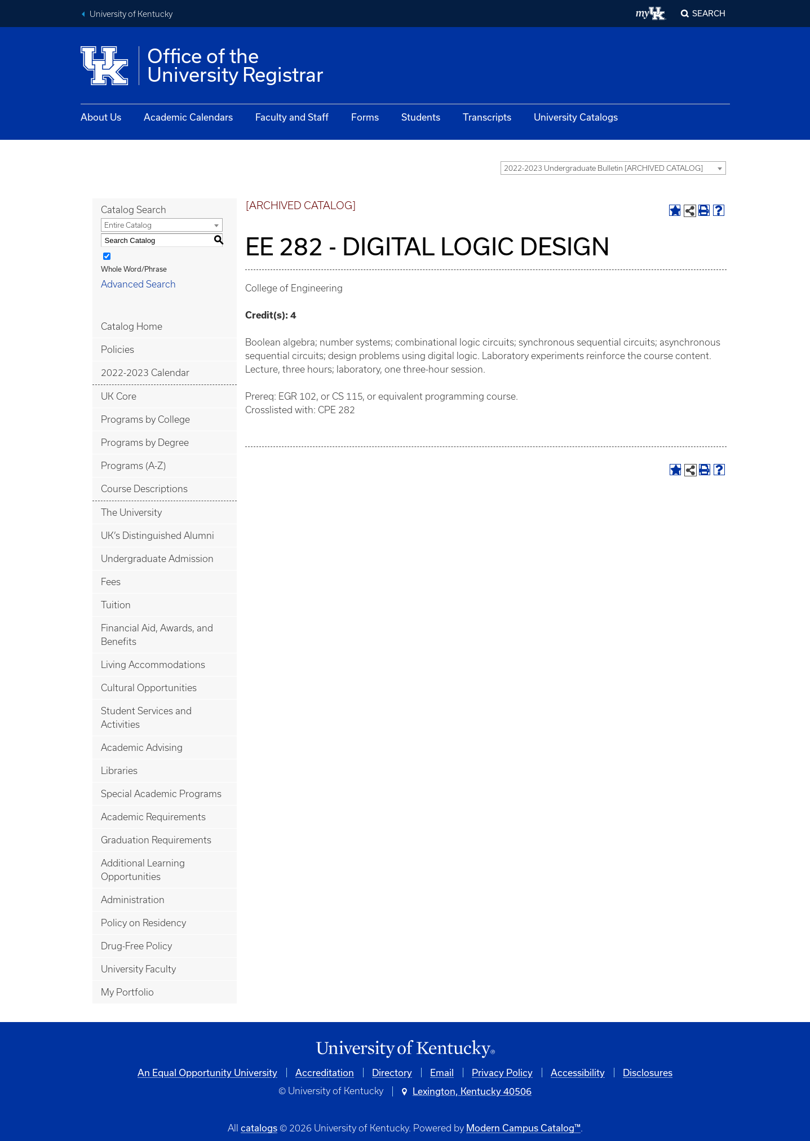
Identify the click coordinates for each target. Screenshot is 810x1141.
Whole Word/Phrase (134, 269)
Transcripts (487, 117)
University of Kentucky (131, 14)
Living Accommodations (153, 665)
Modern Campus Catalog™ (523, 1127)
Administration (133, 900)
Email (442, 1072)
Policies (117, 349)
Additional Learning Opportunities (143, 870)
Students (420, 117)
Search (708, 13)
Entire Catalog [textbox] (128, 225)
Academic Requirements (153, 817)
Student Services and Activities (146, 717)
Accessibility (578, 1072)
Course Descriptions (144, 489)
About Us (101, 117)
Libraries (119, 771)
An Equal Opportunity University (207, 1072)
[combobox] (613, 168)
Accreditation (324, 1072)
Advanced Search (138, 284)
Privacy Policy (502, 1072)
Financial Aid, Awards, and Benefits (157, 635)
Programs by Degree (145, 442)
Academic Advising (142, 747)
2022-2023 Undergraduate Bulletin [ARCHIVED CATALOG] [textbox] (603, 168)
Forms (365, 117)
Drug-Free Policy (136, 946)
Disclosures (647, 1072)
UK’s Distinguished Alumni (157, 535)
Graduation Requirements (156, 840)
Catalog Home (131, 326)
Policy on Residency (143, 923)
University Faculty (138, 969)
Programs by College (145, 419)
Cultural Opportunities (149, 688)
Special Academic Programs (161, 794)
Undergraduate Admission (157, 559)
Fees (111, 582)
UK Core (118, 396)
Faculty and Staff (292, 117)
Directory (392, 1072)
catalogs (259, 1127)
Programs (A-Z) (133, 466)
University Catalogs (576, 117)
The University (131, 512)
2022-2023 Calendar (145, 373)
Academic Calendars (188, 117)
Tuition (116, 605)
